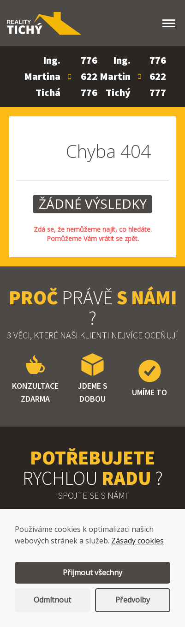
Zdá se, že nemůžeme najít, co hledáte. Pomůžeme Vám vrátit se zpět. (93, 234)
